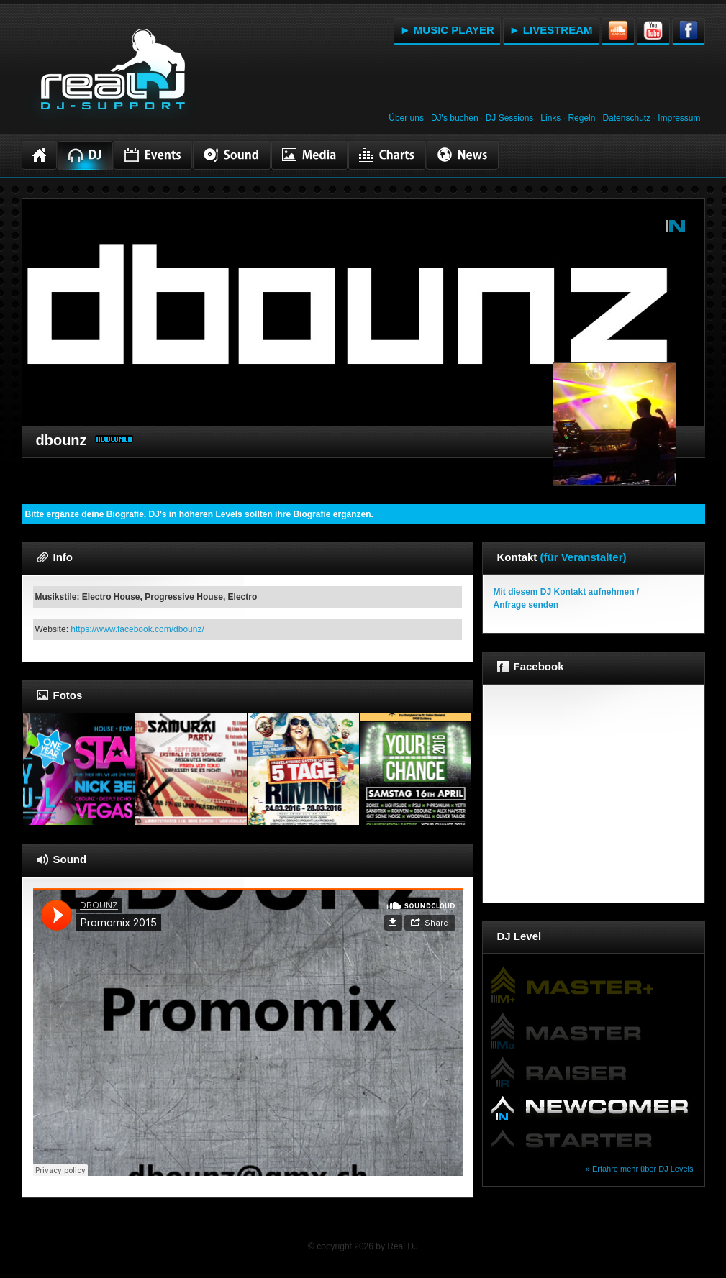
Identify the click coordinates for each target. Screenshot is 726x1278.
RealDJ (111, 78)
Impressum (679, 118)
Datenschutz (626, 118)
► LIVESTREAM (551, 30)
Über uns (406, 118)
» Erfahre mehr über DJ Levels (640, 1168)
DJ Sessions (510, 118)
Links (550, 118)
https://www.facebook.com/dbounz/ (137, 629)
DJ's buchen (454, 118)
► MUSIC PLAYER (447, 30)
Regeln (581, 118)
